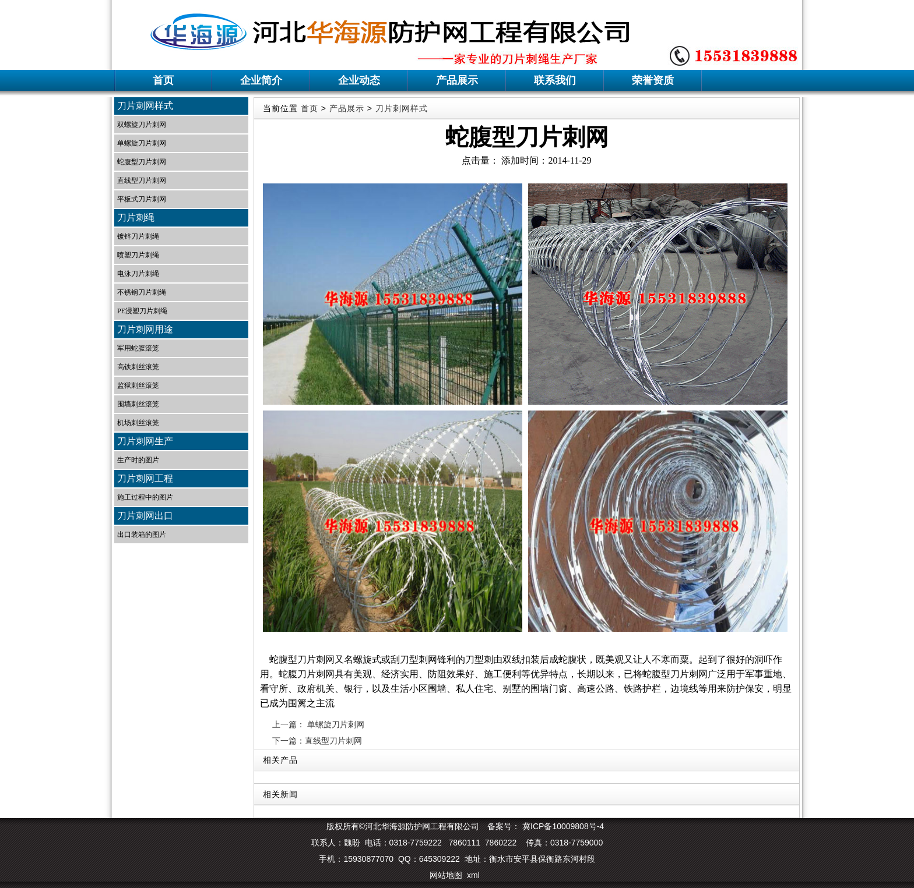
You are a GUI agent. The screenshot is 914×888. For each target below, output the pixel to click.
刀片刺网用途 (145, 329)
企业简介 (261, 80)
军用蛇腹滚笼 (138, 348)
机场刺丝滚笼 (138, 423)
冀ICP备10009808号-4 (562, 826)
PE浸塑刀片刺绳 (142, 311)
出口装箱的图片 (141, 534)
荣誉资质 (653, 80)
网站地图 (446, 875)
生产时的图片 (138, 460)
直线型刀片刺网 (141, 180)
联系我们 (555, 80)
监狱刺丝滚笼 (138, 385)
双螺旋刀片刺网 (141, 125)
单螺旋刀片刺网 (141, 143)
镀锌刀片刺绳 (138, 236)
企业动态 (359, 80)
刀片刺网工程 (145, 478)
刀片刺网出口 (145, 516)
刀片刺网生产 (145, 441)
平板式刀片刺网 (141, 199)
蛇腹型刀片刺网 (141, 162)
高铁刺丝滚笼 (138, 367)
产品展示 (457, 80)
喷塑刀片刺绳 (138, 255)
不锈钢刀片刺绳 (141, 292)
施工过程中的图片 (145, 497)
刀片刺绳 (135, 217)
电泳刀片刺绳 (138, 274)
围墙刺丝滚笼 (138, 404)
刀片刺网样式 (145, 106)
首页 (163, 80)
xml (473, 875)
